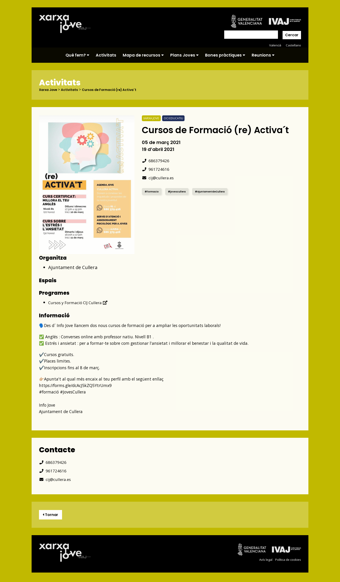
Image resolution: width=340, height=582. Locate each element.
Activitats (106, 55)
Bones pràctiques (225, 55)
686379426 (157, 160)
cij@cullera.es (160, 177)
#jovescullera (180, 191)
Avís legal (263, 561)
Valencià (274, 45)
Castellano (293, 45)
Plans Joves (184, 55)
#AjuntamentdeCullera (218, 191)
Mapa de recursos (143, 55)
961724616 (157, 169)
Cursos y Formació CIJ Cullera (82, 303)
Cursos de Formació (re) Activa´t (118, 90)
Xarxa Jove (50, 90)
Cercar (291, 35)
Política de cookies (287, 561)
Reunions (263, 55)
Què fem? (77, 55)
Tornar (52, 516)
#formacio (153, 191)
